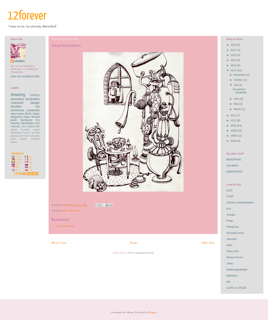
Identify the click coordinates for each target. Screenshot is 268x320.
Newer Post (59, 242)
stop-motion (17, 113)
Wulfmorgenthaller (237, 269)
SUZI (229, 190)
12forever (27, 16)
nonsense (74, 210)
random (23, 139)
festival (30, 126)
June (237, 98)
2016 (234, 55)
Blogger (152, 312)
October (239, 79)
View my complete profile (25, 76)
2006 (234, 140)
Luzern (36, 130)
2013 (234, 70)
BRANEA (231, 275)
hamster (15, 123)
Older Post (208, 242)
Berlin (28, 113)
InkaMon (19, 61)
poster (13, 139)
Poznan (26, 133)
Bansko (14, 130)
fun (38, 120)
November (240, 74)
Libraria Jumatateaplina (240, 202)
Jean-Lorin (232, 251)
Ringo (229, 220)
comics (35, 95)
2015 (234, 60)
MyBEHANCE (234, 171)
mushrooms (34, 136)
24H (24, 126)
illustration (32, 99)
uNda (229, 263)
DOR (37, 123)
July (236, 84)
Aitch (229, 245)
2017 (234, 50)
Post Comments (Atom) (141, 252)
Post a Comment (65, 226)
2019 (234, 44)
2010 (234, 125)
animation (17, 99)
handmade (27, 123)
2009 (234, 130)
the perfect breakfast (240, 91)
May (236, 103)
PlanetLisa (232, 226)
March (238, 109)
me (37, 106)
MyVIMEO (232, 165)
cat (32, 133)
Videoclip (15, 126)
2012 (234, 115)
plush (14, 120)
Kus (228, 208)
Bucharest (26, 120)
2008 (234, 135)
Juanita (230, 214)
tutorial (14, 142)
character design (25, 103)
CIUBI (229, 196)
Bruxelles (25, 130)
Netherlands (16, 133)
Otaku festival (31, 116)
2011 (234, 120)
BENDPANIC (234, 159)
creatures (33, 110)
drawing (18, 94)
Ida (228, 281)
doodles (64, 210)
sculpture (35, 139)
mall (26, 136)
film (38, 126)
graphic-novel (17, 136)
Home (134, 242)
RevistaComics (235, 232)
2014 (234, 65)
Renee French (234, 257)
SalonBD (231, 239)
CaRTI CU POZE (236, 287)
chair (37, 133)
